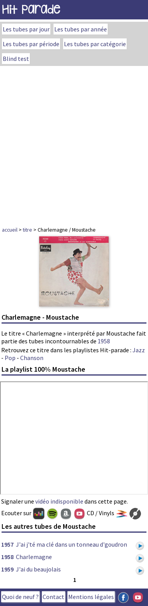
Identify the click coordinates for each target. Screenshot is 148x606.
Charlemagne (34, 557)
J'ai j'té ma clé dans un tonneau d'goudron (71, 544)
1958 (104, 341)
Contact (53, 597)
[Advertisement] (74, 144)
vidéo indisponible (59, 501)
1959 (7, 569)
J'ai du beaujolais (38, 569)
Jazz (139, 350)
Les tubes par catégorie (95, 44)
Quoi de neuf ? (20, 597)
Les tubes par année (80, 29)
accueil (9, 229)
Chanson (31, 358)
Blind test (16, 58)
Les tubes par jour (26, 29)
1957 (7, 544)
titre (27, 229)
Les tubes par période (31, 44)
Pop (10, 358)
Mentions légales (91, 597)
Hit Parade (31, 9)
